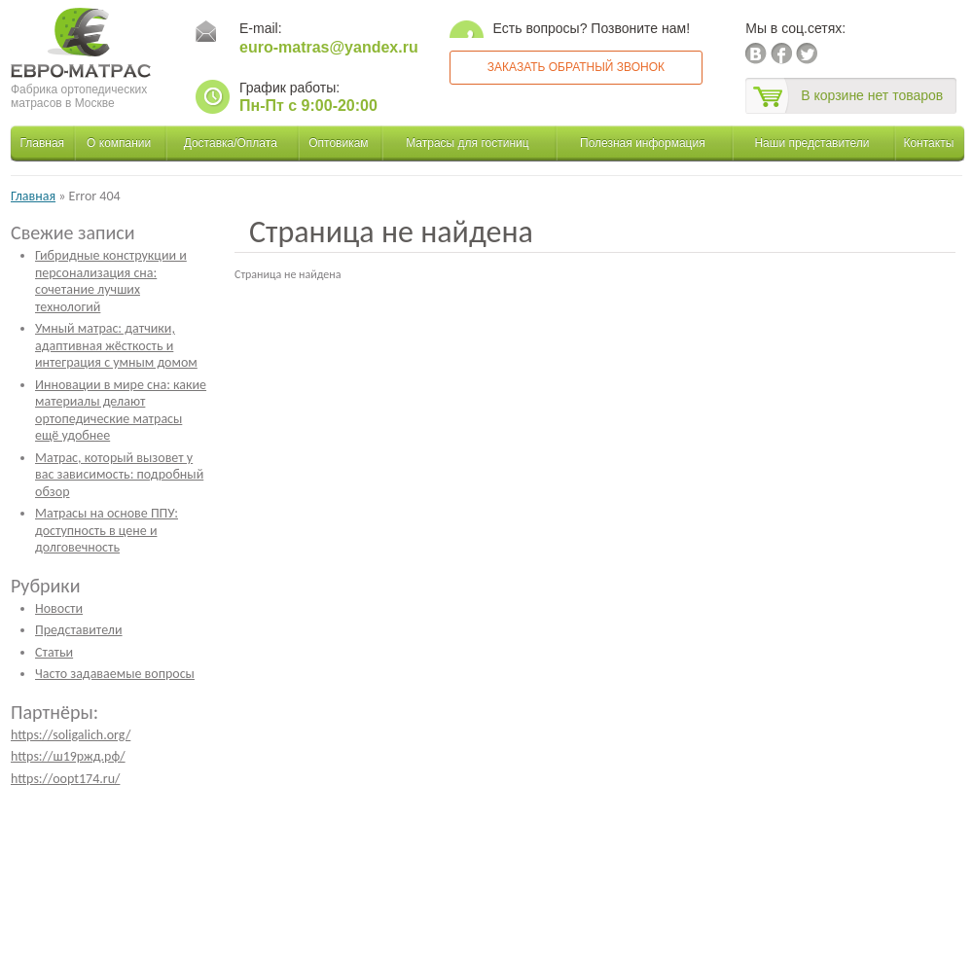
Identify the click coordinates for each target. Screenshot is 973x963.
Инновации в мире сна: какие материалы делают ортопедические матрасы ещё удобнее (120, 410)
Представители (79, 630)
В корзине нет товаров (872, 95)
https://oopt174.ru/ (65, 778)
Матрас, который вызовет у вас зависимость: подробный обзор (119, 474)
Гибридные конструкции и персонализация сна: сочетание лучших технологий (111, 281)
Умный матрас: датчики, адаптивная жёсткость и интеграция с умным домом (116, 345)
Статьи (54, 652)
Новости (59, 608)
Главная (33, 196)
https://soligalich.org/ (70, 735)
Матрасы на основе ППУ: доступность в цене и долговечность (106, 530)
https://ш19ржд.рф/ (68, 756)
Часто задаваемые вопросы (115, 673)
